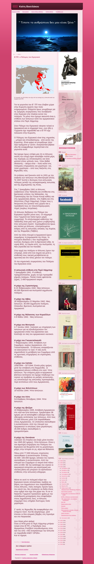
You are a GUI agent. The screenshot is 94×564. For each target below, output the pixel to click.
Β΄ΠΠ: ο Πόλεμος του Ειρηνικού (69, 496)
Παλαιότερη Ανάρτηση (48, 554)
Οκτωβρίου (65, 472)
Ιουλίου (64, 478)
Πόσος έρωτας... (65, 513)
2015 (61, 534)
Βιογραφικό (26, 11)
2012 (61, 540)
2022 (61, 520)
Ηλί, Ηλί (63, 502)
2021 (61, 522)
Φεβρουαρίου (65, 488)
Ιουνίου (64, 480)
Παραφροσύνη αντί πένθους (68, 515)
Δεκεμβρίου (65, 468)
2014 (61, 536)
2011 (61, 542)
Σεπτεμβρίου (65, 474)
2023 (61, 466)
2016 (61, 532)
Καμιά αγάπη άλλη (66, 504)
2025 (61, 462)
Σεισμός (63, 506)
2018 (61, 528)
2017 (61, 530)
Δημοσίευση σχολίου (22, 549)
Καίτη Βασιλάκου (29, 6)
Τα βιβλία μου (59, 11)
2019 (61, 526)
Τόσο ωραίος (64, 508)
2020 (61, 524)
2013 (61, 538)
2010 (61, 544)
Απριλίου (64, 484)
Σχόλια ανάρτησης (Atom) (29, 558)
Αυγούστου (65, 476)
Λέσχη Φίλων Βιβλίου (37, 11)
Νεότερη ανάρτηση (20, 554)
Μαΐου (63, 482)
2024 (61, 464)
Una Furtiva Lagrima (66, 491)
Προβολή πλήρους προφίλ (74, 158)
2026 (61, 460)
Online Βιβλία (49, 11)
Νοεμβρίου (65, 470)
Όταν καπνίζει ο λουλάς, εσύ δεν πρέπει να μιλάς (69, 510)
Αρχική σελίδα (16, 11)
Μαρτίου (64, 486)
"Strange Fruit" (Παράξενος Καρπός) (70, 489)
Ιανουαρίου (65, 518)
